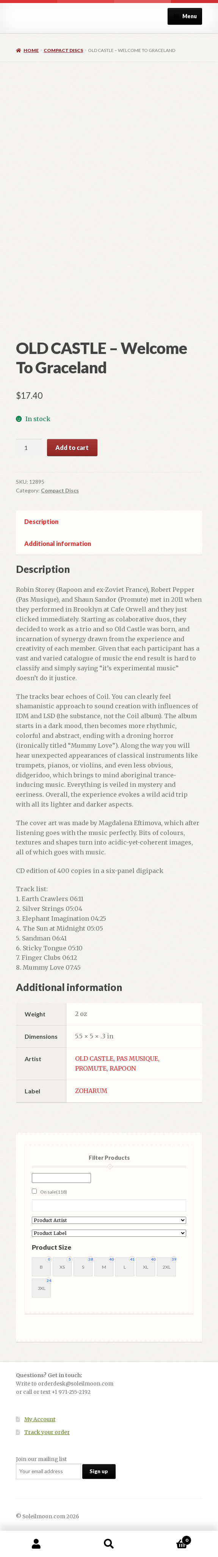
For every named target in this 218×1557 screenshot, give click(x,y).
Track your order (47, 1432)
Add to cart (72, 447)
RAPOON (123, 1068)
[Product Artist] (109, 1220)
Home (31, 50)
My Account (39, 1419)
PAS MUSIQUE (137, 1058)
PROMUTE (91, 1068)
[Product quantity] (29, 447)
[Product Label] (109, 1233)
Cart (168, 1538)
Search (109, 1544)
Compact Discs (63, 50)
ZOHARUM (91, 1091)
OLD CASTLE (94, 1058)
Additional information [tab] (57, 543)
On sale (53, 1192)
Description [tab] (41, 521)
